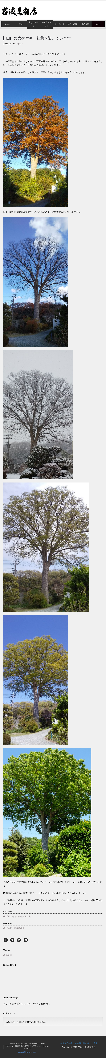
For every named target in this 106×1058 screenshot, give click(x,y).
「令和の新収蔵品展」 (16, 928)
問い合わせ (59, 24)
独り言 (9, 955)
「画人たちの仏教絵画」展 (18, 916)
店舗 (20, 24)
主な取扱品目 (33, 24)
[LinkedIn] (19, 940)
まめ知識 (85, 24)
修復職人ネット (46, 24)
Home (7, 24)
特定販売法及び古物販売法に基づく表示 (79, 1043)
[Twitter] (12, 940)
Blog (98, 24)
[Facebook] (5, 940)
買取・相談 (72, 24)
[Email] (25, 940)
